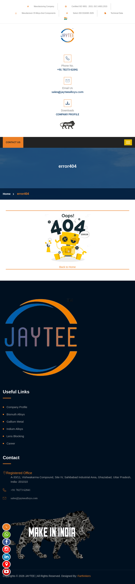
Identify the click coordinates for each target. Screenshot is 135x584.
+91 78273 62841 (20, 489)
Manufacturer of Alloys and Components (34, 13)
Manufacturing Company (39, 6)
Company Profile (17, 407)
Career (11, 443)
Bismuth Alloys (16, 414)
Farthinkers (84, 575)
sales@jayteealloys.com (24, 498)
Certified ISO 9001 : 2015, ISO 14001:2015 (84, 6)
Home (7, 193)
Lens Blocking (15, 436)
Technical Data (112, 13)
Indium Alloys (15, 428)
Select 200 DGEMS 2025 (79, 13)
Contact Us (13, 142)
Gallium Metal (15, 421)
